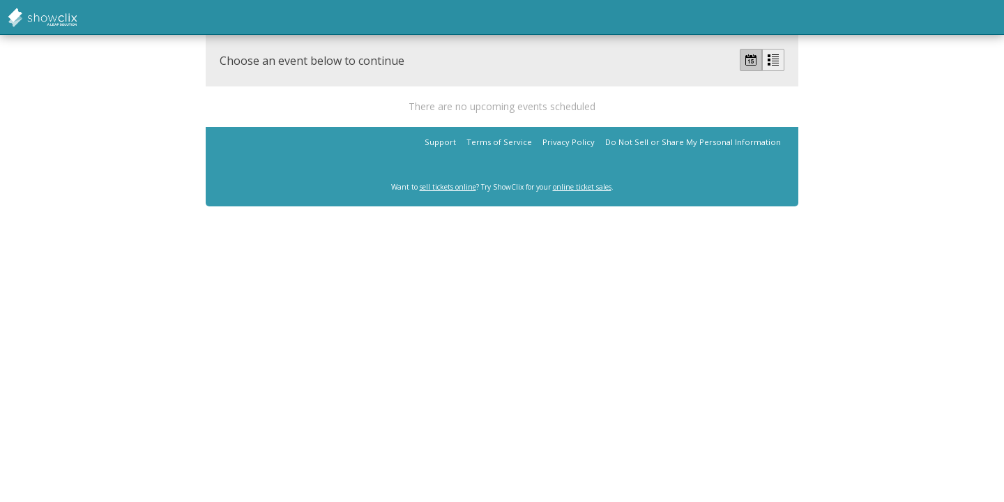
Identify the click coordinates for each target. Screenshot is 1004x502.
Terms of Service (499, 142)
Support (440, 142)
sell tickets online (448, 187)
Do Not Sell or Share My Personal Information (693, 142)
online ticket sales (582, 187)
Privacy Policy (568, 142)
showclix (76, 17)
